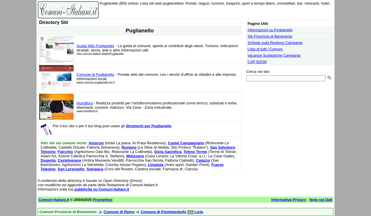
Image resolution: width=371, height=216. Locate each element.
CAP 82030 (257, 62)
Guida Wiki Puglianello (95, 46)
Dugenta (48, 160)
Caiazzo (203, 160)
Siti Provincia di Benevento (270, 36)
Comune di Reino (118, 212)
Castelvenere (69, 160)
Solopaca (95, 169)
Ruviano (129, 147)
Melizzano (135, 156)
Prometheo (102, 199)
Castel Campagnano (186, 143)
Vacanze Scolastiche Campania (274, 55)
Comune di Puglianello (95, 74)
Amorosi (96, 143)
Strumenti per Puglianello (148, 126)
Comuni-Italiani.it (54, 199)
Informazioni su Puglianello (270, 30)
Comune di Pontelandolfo (163, 212)
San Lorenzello (71, 169)
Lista (198, 212)
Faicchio (65, 151)
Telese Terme (195, 151)
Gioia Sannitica (167, 151)
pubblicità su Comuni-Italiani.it (101, 189)
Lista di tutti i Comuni (265, 49)
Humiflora (85, 103)
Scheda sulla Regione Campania (275, 42)
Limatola (155, 165)
